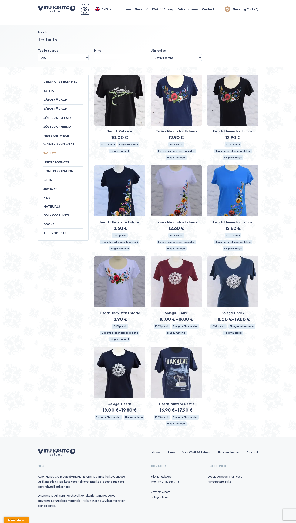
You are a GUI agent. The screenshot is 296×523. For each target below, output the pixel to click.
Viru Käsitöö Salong (160, 12)
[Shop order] (176, 57)
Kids (46, 197)
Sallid (48, 91)
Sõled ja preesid (57, 118)
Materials (51, 206)
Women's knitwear (59, 144)
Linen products (56, 162)
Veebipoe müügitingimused (224, 480)
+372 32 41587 (160, 496)
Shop (138, 12)
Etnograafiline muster (186, 328)
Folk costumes (187, 12)
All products (54, 233)
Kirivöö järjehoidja (60, 82)
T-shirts (50, 153)
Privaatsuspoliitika (219, 485)
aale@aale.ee (160, 501)
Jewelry (50, 189)
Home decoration (58, 171)
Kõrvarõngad (55, 100)
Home (126, 12)
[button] (103, 12)
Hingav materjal (119, 151)
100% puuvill (107, 144)
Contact (208, 12)
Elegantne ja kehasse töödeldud (176, 151)
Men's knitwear (56, 135)
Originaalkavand (129, 144)
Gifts (47, 180)
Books (48, 224)
